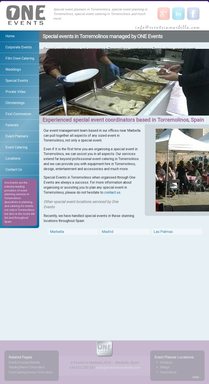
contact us (112, 192)
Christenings (15, 103)
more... (196, 377)
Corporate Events (18, 47)
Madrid (107, 231)
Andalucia (166, 362)
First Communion (18, 114)
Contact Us (13, 169)
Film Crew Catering (19, 58)
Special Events (16, 81)
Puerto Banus (168, 372)
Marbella (57, 231)
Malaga (164, 367)
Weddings (13, 69)
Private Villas (15, 92)
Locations (12, 158)
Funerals (12, 125)
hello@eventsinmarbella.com (118, 367)
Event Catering (16, 147)
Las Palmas (163, 231)
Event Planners (16, 136)
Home (10, 36)
